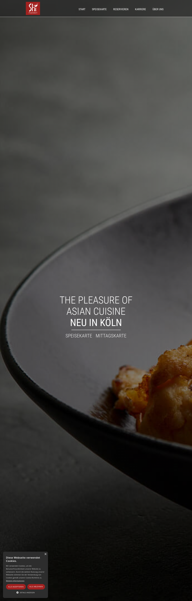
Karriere (140, 9)
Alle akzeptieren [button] (16, 587)
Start (82, 9)
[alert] (25, 575)
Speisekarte (99, 9)
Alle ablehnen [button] (36, 586)
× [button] (45, 554)
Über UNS (158, 9)
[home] (33, 8)
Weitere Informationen (15, 581)
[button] (25, 592)
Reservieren (120, 9)
